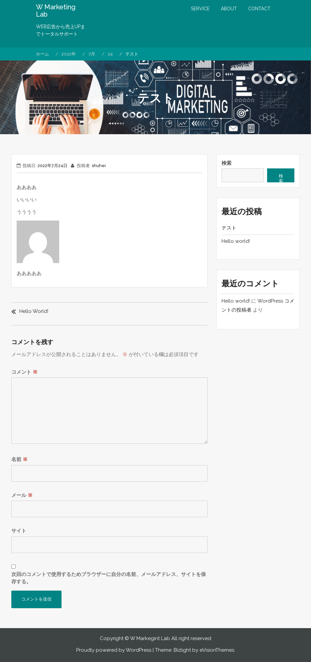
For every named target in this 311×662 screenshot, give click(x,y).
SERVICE (200, 8)
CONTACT (259, 8)
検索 (227, 163)
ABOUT (229, 8)
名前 (19, 459)
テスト (229, 228)
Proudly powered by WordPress (113, 650)
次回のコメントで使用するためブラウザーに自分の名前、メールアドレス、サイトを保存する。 (108, 578)
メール (22, 495)
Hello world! (33, 311)
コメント (24, 372)
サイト (18, 531)
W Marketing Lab (56, 10)
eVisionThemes (217, 650)
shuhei (99, 165)
